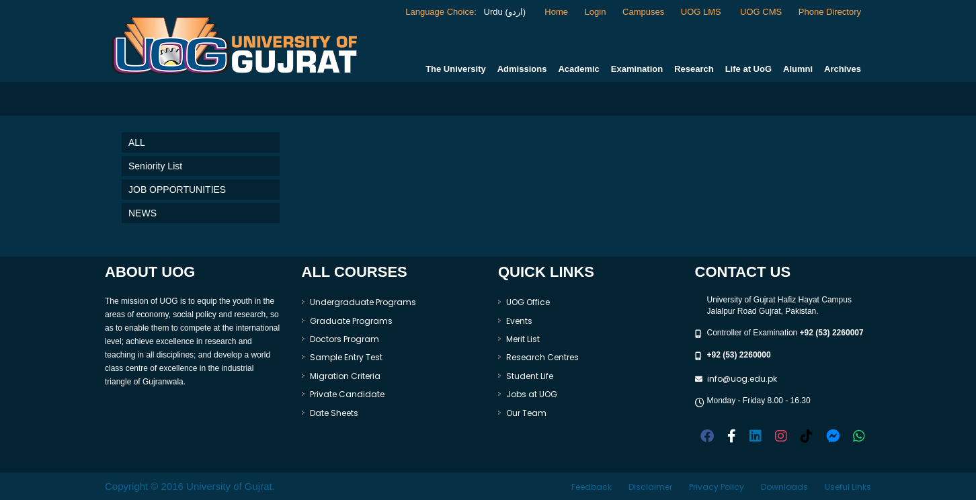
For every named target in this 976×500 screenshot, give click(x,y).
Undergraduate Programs (363, 302)
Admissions (522, 69)
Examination (637, 69)
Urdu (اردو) (503, 12)
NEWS (142, 213)
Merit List (523, 339)
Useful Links (848, 487)
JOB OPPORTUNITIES (177, 189)
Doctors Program (344, 339)
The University (455, 69)
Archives (842, 69)
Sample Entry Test (346, 357)
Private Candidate (347, 394)
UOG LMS (702, 12)
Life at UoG (748, 69)
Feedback (591, 487)
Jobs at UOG (531, 394)
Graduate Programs (351, 321)
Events (519, 321)
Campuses (643, 12)
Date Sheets (334, 413)
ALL (136, 142)
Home (556, 12)
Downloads (784, 487)
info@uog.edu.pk (742, 378)
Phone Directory (830, 12)
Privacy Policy (716, 487)
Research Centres (542, 357)
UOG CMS (761, 12)
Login (595, 12)
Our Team (526, 413)
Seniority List (155, 166)
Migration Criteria (345, 376)
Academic (578, 69)
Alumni (798, 69)
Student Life (529, 376)
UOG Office (528, 302)
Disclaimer (650, 487)
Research (694, 69)
